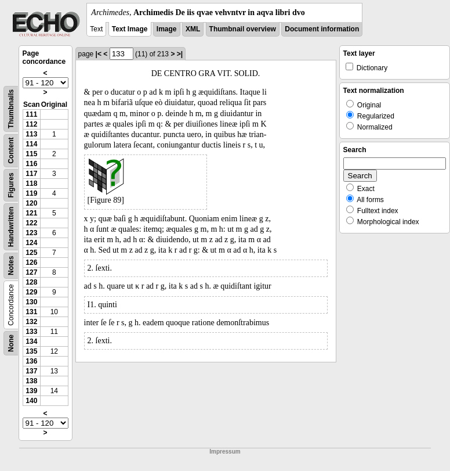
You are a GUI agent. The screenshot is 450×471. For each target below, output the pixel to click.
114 (31, 144)
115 (31, 154)
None (11, 343)
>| (180, 54)
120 (31, 203)
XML (193, 29)
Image (167, 29)
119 (31, 193)
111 (31, 114)
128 (31, 282)
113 (31, 134)
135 (31, 351)
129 (31, 292)
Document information (322, 29)
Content (11, 151)
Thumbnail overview (242, 29)
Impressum (224, 451)
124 (31, 243)
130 (31, 302)
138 (31, 381)
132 (31, 322)
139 (31, 391)
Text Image (130, 29)
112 (31, 124)
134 (31, 341)
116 (31, 164)
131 (31, 312)
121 (31, 213)
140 (31, 401)
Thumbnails (11, 108)
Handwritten (11, 227)
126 (31, 262)
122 (31, 223)
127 (31, 272)
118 (31, 183)
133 (31, 332)
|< (98, 54)
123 (31, 233)
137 (31, 371)
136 (31, 361)
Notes (11, 265)
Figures (11, 184)
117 (31, 174)
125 (31, 253)
